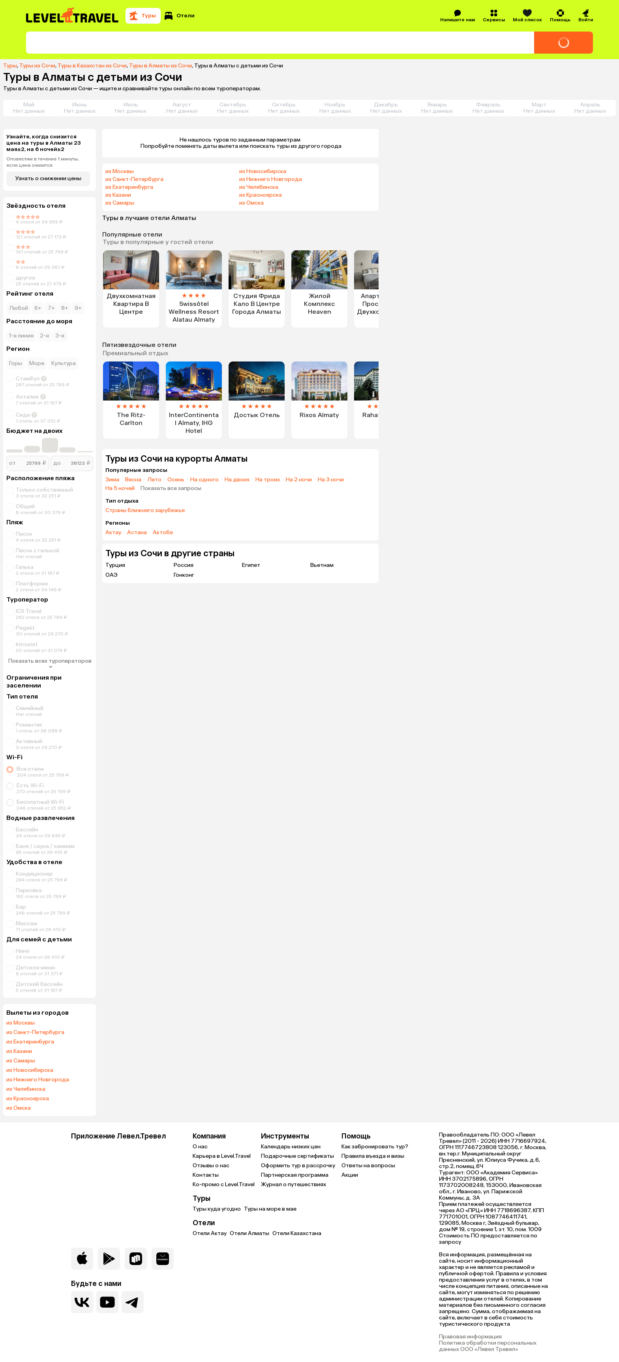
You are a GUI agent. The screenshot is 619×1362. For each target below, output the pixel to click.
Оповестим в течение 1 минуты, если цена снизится (42, 162)
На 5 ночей (120, 488)
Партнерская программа (294, 1175)
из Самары (20, 1061)
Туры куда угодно (217, 1208)
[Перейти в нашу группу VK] (82, 1302)
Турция (115, 565)
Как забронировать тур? (374, 1146)
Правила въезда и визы (372, 1156)
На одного (204, 480)
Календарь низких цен (291, 1146)
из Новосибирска (29, 1070)
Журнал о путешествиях (293, 1184)
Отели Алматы (249, 1233)
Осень (175, 480)
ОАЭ (111, 575)
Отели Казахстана (296, 1233)
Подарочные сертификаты (297, 1156)
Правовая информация (470, 1337)
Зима (112, 480)
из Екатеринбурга (30, 1042)
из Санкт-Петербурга (35, 1032)
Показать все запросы (171, 488)
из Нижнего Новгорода (37, 1080)
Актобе (163, 532)
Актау (113, 532)
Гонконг (184, 575)
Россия (183, 565)
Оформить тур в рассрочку (298, 1165)
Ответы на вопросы (368, 1165)
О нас (200, 1146)
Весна (133, 480)
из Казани (19, 1051)
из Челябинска (25, 1089)
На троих (267, 480)
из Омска (18, 1108)
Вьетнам (322, 565)
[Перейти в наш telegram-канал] (133, 1302)
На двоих (237, 480)
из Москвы (20, 1023)
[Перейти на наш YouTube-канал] (107, 1302)
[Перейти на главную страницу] (72, 15)
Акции (349, 1175)
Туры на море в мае (270, 1208)
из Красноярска (27, 1099)
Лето (154, 480)
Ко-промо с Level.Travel (224, 1184)
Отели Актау (210, 1233)
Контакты (206, 1175)
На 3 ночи (331, 480)
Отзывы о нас (211, 1165)
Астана (137, 532)
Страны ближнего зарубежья (145, 510)
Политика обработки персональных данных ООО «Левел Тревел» (487, 1346)
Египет (251, 565)
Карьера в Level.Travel (222, 1156)
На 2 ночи (299, 480)
